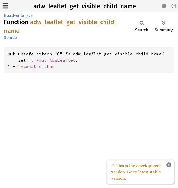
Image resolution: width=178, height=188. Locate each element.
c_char (47, 66)
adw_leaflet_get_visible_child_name (84, 6)
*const (30, 66)
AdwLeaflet (62, 60)
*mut (42, 60)
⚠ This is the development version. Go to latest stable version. (136, 172)
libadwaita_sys (18, 15)
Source (10, 37)
